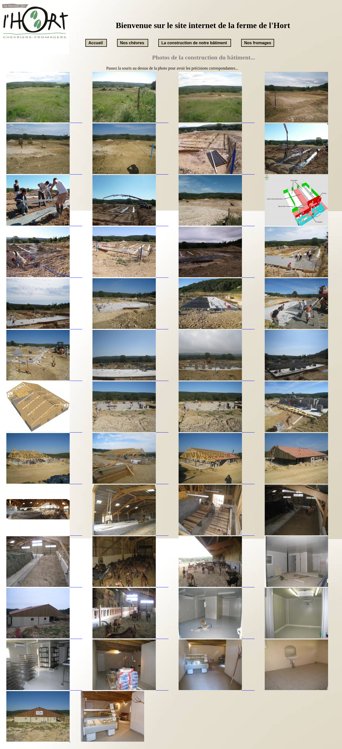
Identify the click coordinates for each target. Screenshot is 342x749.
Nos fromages (257, 43)
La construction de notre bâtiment (194, 43)
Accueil (95, 43)
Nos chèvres (132, 43)
